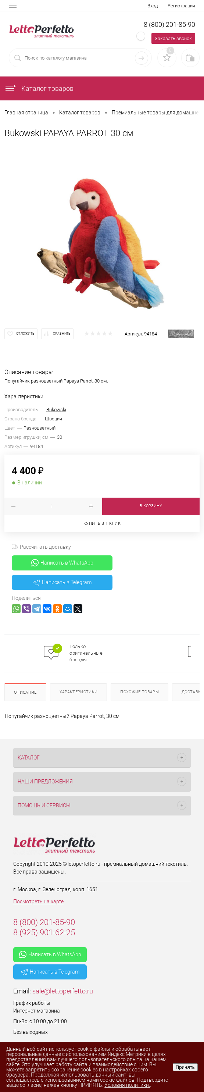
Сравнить (62, 333)
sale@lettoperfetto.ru (62, 991)
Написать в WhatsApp (62, 562)
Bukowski (56, 409)
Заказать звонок (173, 38)
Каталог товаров (39, 88)
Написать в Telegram (62, 582)
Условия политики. (127, 1085)
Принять (185, 1067)
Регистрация (181, 5)
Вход (152, 5)
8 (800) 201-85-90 (169, 24)
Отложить (25, 333)
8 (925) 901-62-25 (44, 932)
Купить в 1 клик (102, 523)
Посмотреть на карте (38, 901)
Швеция (53, 418)
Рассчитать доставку (41, 547)
